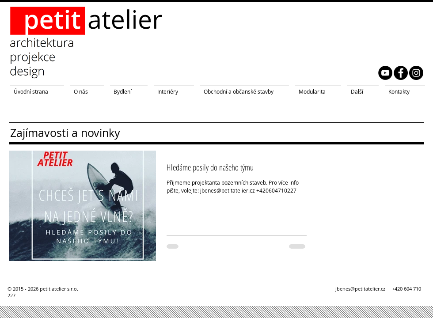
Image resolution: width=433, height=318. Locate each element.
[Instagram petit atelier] (416, 73)
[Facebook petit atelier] (401, 73)
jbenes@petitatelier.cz (363, 288)
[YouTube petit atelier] (385, 73)
